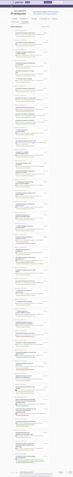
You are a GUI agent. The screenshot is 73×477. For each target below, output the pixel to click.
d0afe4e (45, 279)
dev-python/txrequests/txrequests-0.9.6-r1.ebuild (25, 36)
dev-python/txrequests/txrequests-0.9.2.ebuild (25, 367)
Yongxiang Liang (21, 141)
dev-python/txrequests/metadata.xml (23, 67)
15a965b (45, 106)
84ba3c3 (45, 320)
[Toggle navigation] (11, 6)
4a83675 (45, 441)
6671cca (45, 248)
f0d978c (45, 62)
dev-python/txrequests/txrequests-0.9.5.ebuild (25, 334)
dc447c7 (45, 88)
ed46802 (45, 128)
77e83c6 (45, 119)
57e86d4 (45, 407)
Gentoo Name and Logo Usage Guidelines (39, 474)
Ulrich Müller (20, 183)
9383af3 (45, 51)
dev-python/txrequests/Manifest (22, 240)
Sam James (19, 55)
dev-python (19, 10)
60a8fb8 (45, 350)
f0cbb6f (45, 191)
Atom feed (45, 26)
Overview (14, 18)
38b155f (45, 180)
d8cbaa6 (45, 224)
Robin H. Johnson (21, 388)
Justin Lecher (20, 377)
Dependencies (24, 18)
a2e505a (45, 256)
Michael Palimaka (21, 402)
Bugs (55, 18)
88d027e (45, 70)
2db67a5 (45, 309)
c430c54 (45, 78)
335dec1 (45, 202)
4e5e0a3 (45, 139)
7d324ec (45, 419)
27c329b (45, 331)
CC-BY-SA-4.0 (23, 474)
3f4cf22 (45, 397)
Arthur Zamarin (21, 34)
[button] (48, 2)
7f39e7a (45, 213)
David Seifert (20, 132)
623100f (45, 341)
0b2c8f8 (45, 300)
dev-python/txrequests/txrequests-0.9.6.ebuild (25, 110)
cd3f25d (45, 289)
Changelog (24, 22)
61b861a (45, 385)
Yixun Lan (36, 141)
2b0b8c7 (45, 33)
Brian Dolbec (20, 205)
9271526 (45, 374)
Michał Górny (20, 66)
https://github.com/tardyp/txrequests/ (45, 14)
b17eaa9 (45, 169)
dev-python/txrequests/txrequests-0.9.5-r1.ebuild (25, 242)
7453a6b (45, 97)
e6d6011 (45, 235)
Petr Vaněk (19, 44)
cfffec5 (45, 454)
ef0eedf (45, 430)
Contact (60, 470)
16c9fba (45, 42)
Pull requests (45, 18)
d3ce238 (45, 113)
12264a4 (45, 268)
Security (15, 22)
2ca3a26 (45, 150)
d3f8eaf (45, 361)
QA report (33, 18)
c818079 (45, 161)
